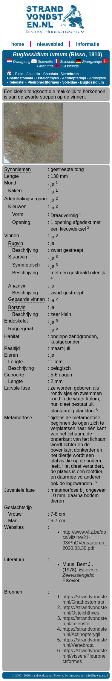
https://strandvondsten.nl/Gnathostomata (84, 599)
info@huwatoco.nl (97, 675)
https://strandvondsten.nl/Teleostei (84, 621)
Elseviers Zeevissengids (80, 572)
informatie (87, 44)
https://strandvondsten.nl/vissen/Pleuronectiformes (84, 656)
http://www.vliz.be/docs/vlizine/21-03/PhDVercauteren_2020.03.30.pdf (84, 540)
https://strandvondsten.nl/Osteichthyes (84, 610)
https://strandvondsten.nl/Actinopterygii (84, 631)
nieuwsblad (50, 44)
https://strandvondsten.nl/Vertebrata (84, 642)
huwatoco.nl (76, 675)
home (17, 44)
